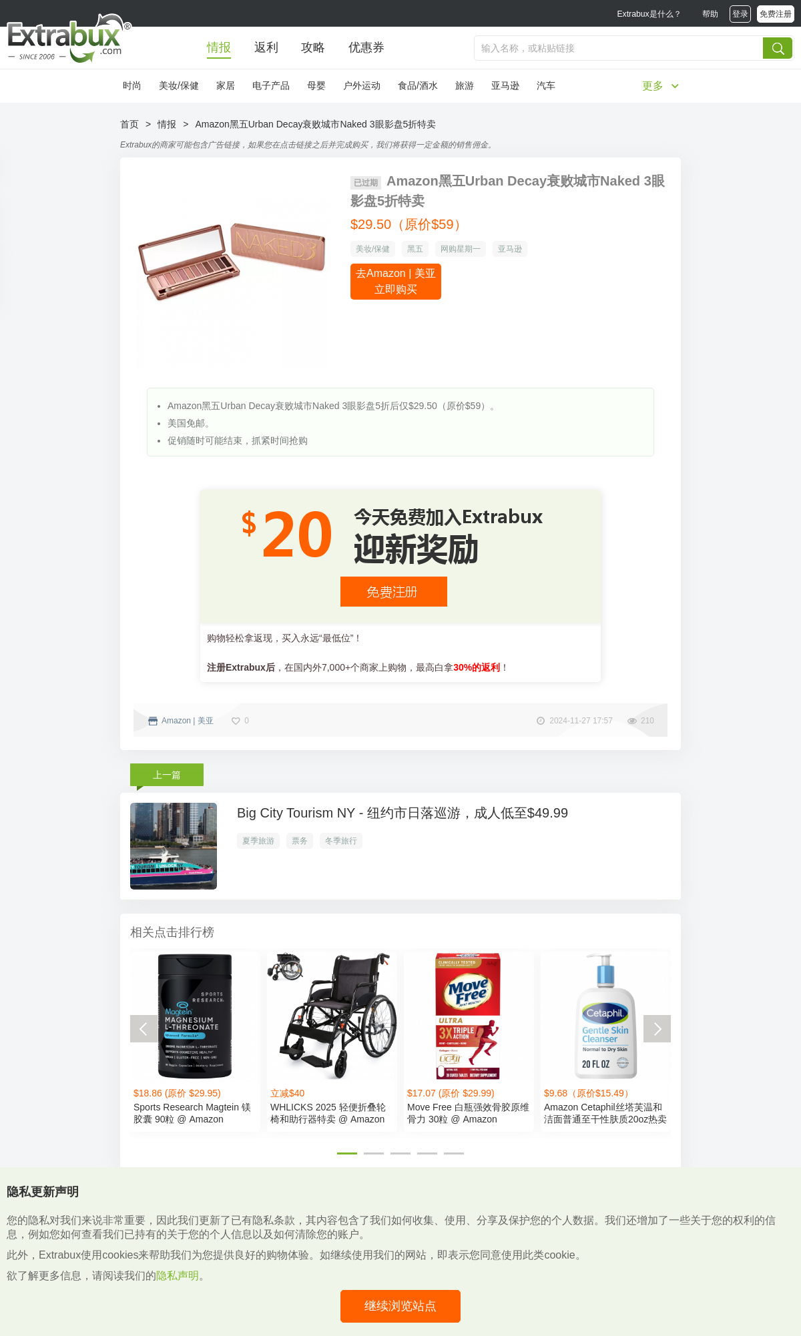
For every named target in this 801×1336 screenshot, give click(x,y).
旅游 (464, 85)
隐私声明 (177, 1275)
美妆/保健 (179, 85)
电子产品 (271, 85)
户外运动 (361, 85)
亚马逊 (505, 85)
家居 (225, 85)
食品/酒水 (418, 85)
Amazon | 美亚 (188, 720)
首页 (129, 124)
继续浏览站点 (400, 1306)
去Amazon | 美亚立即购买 (396, 281)
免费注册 (776, 14)
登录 (740, 14)
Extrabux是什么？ (649, 14)
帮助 (710, 14)
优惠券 (366, 47)
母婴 (316, 85)
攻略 (313, 47)
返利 (266, 47)
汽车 (546, 85)
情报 (219, 47)
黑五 (415, 249)
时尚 (132, 85)
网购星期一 (461, 249)
